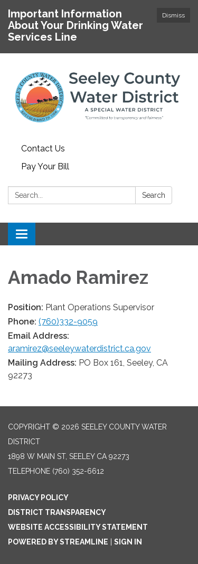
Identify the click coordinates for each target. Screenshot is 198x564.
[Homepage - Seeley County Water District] (99, 96)
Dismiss (173, 15)
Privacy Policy (38, 497)
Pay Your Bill (45, 166)
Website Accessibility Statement (78, 527)
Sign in (128, 542)
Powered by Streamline (58, 542)
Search (153, 195)
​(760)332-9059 (68, 322)
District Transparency (57, 512)
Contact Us (43, 149)
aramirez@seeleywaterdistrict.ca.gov (79, 348)
